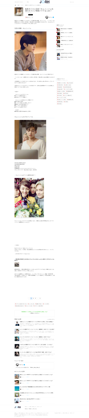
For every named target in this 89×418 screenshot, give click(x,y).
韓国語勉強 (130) (69, 91)
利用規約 (30, 408)
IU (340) (66, 101)
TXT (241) (59, 95)
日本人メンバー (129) (61, 99)
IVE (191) (59, 103)
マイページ (72, 2)
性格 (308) (59, 87)
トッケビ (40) (46, 303)
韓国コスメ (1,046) (61, 91)
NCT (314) (65, 93)
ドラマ (26, 12)
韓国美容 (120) (70, 99)
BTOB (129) (59, 101)
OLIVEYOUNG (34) (67, 87)
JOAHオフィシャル (64, 55)
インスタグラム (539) (68, 89)
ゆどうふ (48, 17)
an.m (61, 46)
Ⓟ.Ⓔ (21, 326)
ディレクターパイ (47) (61, 97)
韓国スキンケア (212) (61, 82)
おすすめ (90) (70, 82)
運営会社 (26, 408)
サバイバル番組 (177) (67, 95)
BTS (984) (59, 93)
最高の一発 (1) (38, 303)
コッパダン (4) (31, 303)
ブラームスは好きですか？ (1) (20, 303)
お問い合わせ (34, 408)
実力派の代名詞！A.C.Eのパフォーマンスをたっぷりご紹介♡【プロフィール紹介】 (34, 259)
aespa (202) (59, 89)
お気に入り (28, 17)
